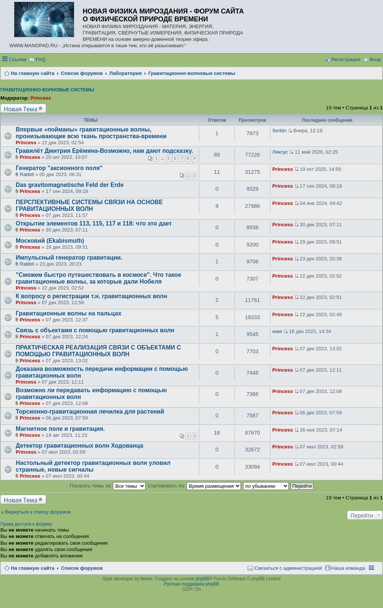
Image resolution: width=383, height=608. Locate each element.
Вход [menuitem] (375, 59)
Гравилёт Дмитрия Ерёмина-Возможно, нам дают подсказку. (104, 151)
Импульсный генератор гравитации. (69, 257)
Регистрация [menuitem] (345, 59)
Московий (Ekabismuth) (50, 241)
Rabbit (27, 174)
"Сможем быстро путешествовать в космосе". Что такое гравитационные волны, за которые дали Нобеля (98, 278)
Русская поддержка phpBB (191, 584)
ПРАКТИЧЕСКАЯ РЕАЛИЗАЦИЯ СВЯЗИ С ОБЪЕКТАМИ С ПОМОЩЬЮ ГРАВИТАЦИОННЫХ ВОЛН (98, 350)
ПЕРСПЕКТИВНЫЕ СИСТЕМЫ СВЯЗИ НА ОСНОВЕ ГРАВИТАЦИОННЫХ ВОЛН (89, 205)
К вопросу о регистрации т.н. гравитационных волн (91, 296)
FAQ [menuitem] (40, 59)
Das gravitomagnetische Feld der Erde (70, 185)
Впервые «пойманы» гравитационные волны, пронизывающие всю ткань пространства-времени (91, 132)
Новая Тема (20, 109)
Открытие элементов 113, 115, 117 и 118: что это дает (94, 223)
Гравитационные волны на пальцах (69, 313)
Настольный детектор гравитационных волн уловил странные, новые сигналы (93, 466)
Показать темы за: (107, 485)
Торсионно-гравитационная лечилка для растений (90, 411)
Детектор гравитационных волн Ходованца (79, 445)
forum (146, 578)
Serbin (279, 130)
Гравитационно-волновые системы (47, 90)
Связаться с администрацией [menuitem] (288, 568)
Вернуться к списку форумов (38, 512)
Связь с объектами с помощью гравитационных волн (95, 330)
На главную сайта (32, 568)
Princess (40, 98)
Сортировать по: (194, 485)
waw (277, 331)
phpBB (202, 578)
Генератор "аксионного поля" (59, 168)
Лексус (280, 152)
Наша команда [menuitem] (348, 568)
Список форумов (81, 568)
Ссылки (17, 59)
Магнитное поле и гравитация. (60, 429)
